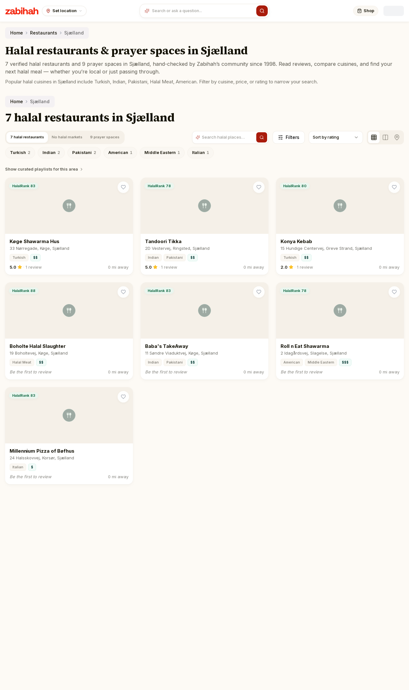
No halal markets (73, 137)
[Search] (262, 10)
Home (16, 32)
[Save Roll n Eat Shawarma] (394, 292)
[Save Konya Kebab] (394, 187)
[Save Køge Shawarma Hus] (123, 187)
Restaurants (43, 32)
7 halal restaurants (29, 137)
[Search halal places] (228, 138)
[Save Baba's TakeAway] (259, 292)
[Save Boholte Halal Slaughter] (123, 292)
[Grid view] (374, 137)
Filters (288, 137)
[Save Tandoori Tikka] (259, 187)
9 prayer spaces (115, 137)
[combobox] (202, 11)
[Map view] (397, 137)
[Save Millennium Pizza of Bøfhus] (123, 397)
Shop (365, 10)
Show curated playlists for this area (44, 169)
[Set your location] (64, 11)
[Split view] (385, 137)
